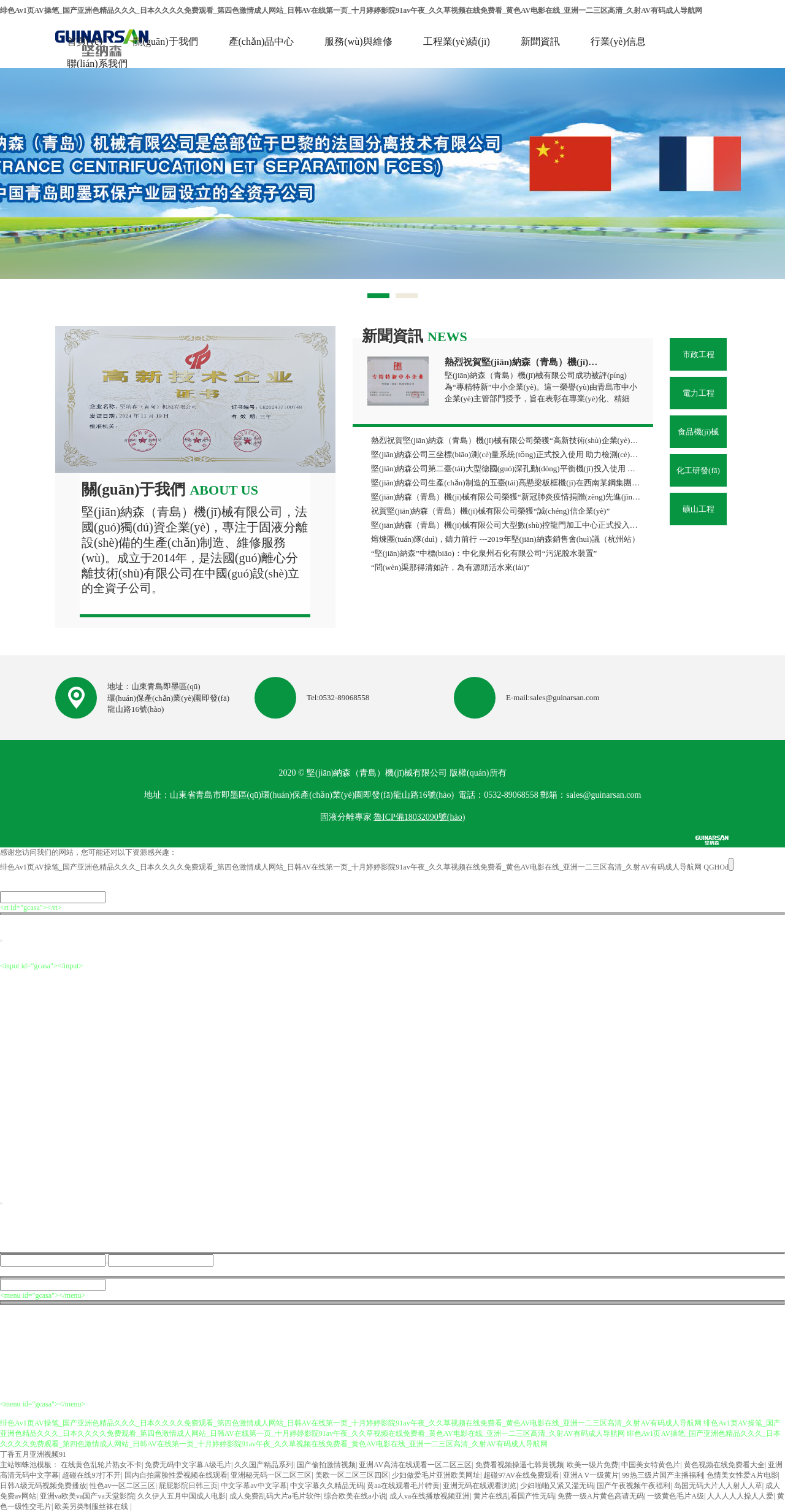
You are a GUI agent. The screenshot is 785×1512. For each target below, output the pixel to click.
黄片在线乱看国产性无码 (513, 1496)
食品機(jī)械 (698, 431)
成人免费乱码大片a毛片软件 (275, 1496)
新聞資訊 (540, 41)
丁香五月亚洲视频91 (33, 1454)
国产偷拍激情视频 (326, 1464)
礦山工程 (698, 509)
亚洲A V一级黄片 (591, 1475)
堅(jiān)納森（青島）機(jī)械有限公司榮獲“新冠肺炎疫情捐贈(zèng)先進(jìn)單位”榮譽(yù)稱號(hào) (506, 496)
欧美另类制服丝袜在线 (92, 1506)
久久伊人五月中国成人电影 (181, 1496)
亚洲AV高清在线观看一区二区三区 (415, 1464)
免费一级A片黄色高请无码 (600, 1496)
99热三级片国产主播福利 (662, 1475)
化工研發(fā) (698, 470)
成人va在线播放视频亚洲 (429, 1496)
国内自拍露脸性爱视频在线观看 (176, 1475)
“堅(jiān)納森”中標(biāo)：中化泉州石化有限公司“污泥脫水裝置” (484, 553)
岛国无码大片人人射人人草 (718, 1485)
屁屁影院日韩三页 (188, 1485)
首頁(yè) (84, 41)
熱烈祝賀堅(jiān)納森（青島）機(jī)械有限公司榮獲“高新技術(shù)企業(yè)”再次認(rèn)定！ (506, 440)
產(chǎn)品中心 (261, 41)
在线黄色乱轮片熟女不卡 (101, 1464)
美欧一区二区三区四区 (352, 1475)
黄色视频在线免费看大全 (724, 1464)
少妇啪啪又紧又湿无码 (557, 1485)
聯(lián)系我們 (97, 63)
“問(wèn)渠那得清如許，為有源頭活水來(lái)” (450, 567)
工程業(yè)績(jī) (456, 41)
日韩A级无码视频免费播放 (43, 1485)
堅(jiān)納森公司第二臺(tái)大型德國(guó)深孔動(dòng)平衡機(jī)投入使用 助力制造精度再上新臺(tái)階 (506, 468)
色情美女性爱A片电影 (742, 1475)
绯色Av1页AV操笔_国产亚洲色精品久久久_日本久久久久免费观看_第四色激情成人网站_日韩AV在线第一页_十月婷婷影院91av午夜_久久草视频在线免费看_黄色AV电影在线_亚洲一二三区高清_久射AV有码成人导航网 (351, 10)
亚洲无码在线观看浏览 (479, 1485)
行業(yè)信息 (618, 41)
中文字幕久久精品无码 (327, 1485)
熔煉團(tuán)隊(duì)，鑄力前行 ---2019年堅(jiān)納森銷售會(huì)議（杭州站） (505, 539)
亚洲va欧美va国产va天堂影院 (87, 1496)
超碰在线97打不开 (91, 1475)
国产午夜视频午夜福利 (633, 1485)
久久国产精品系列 (263, 1464)
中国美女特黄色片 (650, 1464)
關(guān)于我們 (165, 41)
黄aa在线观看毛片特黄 (403, 1485)
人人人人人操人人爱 (740, 1496)
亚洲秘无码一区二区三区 (271, 1475)
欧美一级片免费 (592, 1464)
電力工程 (698, 393)
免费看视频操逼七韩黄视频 (519, 1464)
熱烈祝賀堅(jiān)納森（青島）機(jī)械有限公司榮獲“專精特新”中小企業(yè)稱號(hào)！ (523, 362)
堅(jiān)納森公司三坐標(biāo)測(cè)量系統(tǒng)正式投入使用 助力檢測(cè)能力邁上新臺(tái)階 (506, 454)
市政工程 (698, 354)
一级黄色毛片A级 (675, 1496)
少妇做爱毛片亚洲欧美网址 (436, 1475)
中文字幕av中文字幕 (253, 1485)
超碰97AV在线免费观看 (521, 1475)
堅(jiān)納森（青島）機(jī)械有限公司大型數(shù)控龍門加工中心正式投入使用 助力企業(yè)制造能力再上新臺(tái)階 (506, 525)
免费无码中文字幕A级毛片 (188, 1464)
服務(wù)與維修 (358, 41)
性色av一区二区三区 (122, 1485)
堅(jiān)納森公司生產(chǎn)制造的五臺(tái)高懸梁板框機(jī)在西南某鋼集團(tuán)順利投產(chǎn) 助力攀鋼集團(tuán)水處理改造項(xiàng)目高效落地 (506, 482)
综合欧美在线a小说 (355, 1496)
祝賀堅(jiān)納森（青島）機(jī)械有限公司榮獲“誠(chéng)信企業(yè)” (490, 510)
